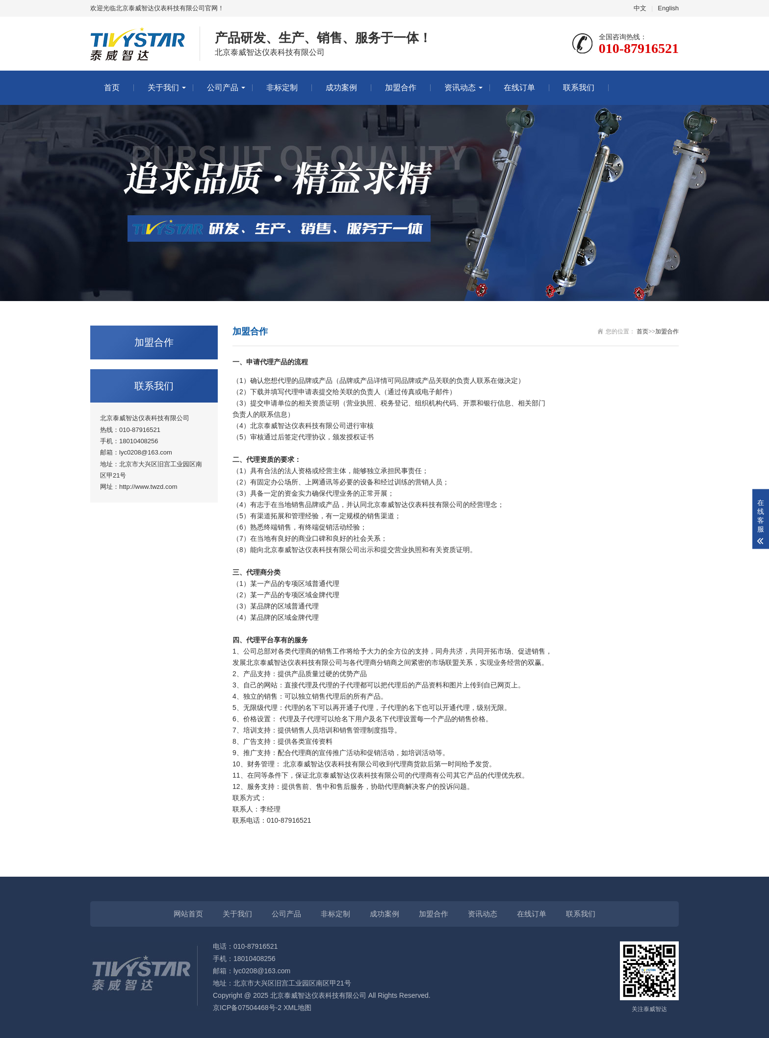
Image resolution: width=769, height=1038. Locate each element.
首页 (112, 87)
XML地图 (297, 1008)
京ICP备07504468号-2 (247, 1008)
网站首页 (188, 914)
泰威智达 (277, 426)
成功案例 (341, 87)
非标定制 (282, 87)
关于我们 (163, 87)
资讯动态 (460, 87)
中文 (640, 8)
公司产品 (222, 87)
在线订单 (519, 87)
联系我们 (578, 87)
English (668, 8)
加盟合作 (400, 87)
